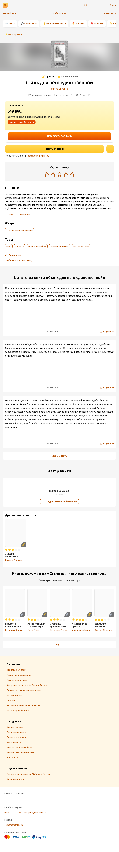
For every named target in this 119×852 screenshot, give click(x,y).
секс (8, 246)
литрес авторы (81, 246)
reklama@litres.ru (13, 825)
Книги (11, 23)
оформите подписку (38, 155)
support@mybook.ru (35, 812)
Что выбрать (10, 13)
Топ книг (98, 23)
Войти (113, 5)
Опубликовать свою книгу (19, 260)
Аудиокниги (30, 23)
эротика (19, 246)
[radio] (46, 174)
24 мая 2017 (52, 332)
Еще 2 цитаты (59, 455)
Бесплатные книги (56, 23)
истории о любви (37, 246)
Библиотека (59, 13)
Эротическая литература (19, 230)
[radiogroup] (59, 175)
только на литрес (59, 246)
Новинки (79, 23)
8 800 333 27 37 (12, 812)
